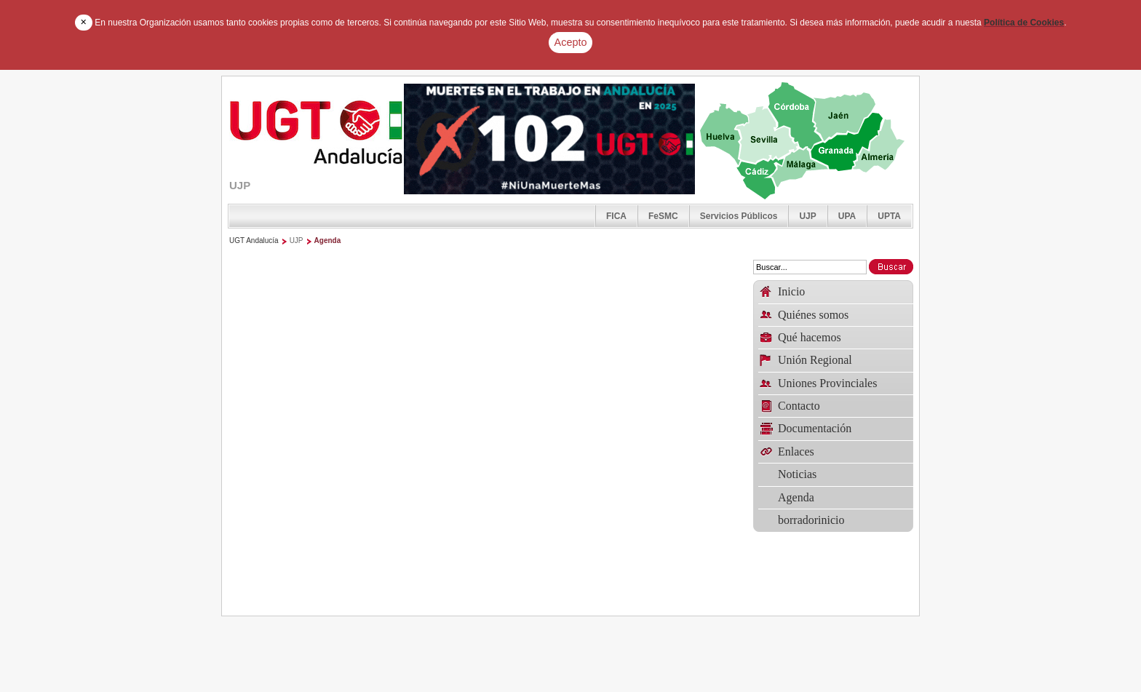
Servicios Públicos (739, 216)
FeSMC (663, 216)
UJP (807, 216)
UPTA (889, 216)
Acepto (570, 42)
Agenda (327, 240)
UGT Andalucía (254, 240)
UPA (847, 216)
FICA (616, 216)
